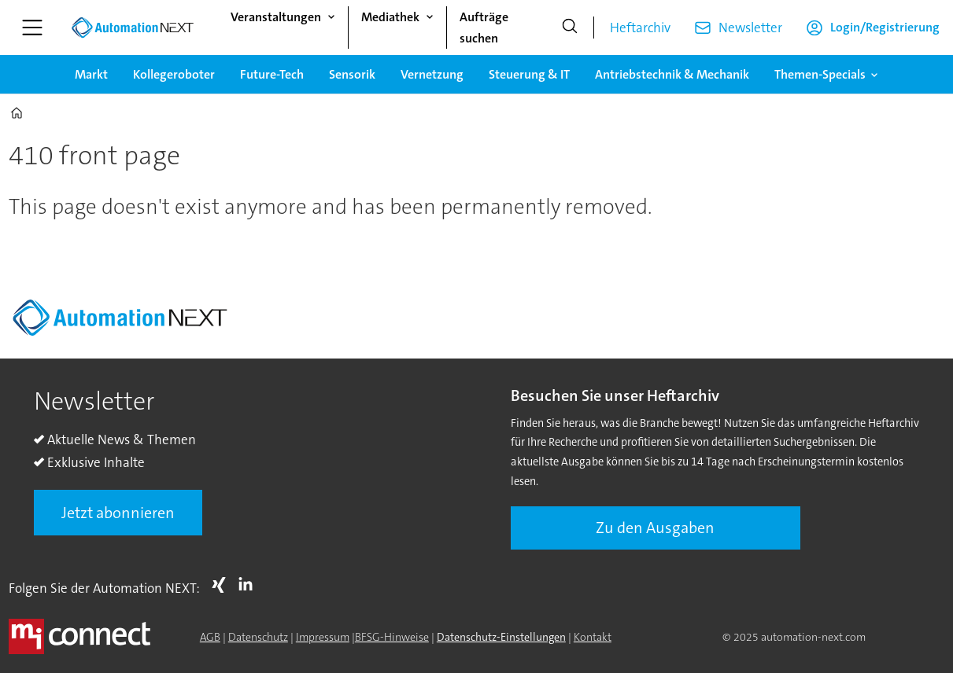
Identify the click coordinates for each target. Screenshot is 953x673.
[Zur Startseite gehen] (132, 27)
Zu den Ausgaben (655, 527)
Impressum (322, 637)
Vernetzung (432, 74)
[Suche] (569, 27)
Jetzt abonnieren (118, 512)
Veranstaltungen (276, 17)
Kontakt (592, 637)
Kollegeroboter (174, 74)
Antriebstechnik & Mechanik (672, 74)
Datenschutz (258, 637)
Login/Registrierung (885, 27)
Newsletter (750, 27)
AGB (210, 637)
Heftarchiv (640, 27)
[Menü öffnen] (32, 27)
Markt (91, 74)
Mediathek (390, 17)
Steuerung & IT (529, 74)
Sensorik (352, 74)
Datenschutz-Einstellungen (501, 637)
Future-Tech (272, 74)
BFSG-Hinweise (392, 637)
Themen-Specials (820, 74)
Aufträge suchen (484, 27)
